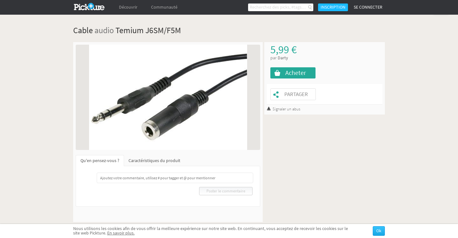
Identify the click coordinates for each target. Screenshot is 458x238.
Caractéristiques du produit (154, 161)
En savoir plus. (121, 233)
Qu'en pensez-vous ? (99, 161)
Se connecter (368, 7)
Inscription (333, 7)
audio (104, 30)
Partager (296, 94)
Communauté (164, 7)
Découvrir (128, 7)
